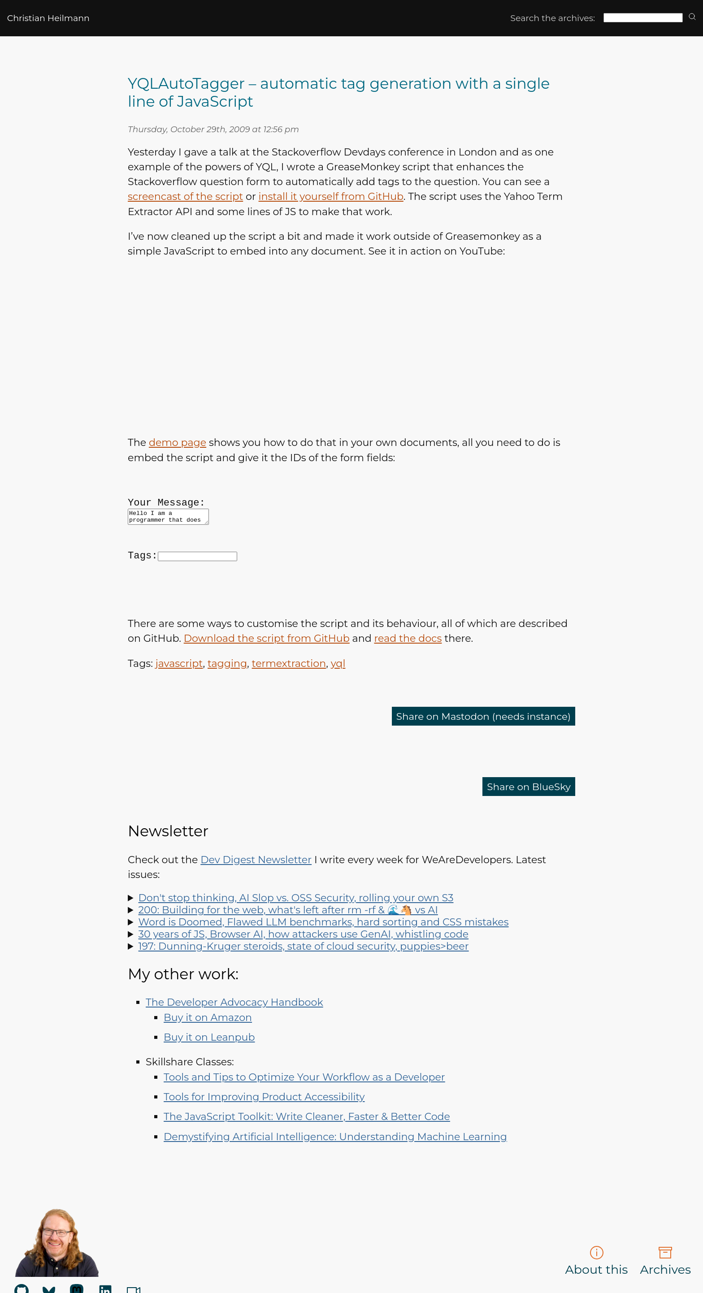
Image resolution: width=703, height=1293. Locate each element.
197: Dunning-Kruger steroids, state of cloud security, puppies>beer (304, 971)
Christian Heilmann (48, 18)
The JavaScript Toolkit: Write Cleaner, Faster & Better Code (307, 1141)
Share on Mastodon (480, 741)
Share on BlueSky (527, 811)
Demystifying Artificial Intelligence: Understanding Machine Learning (335, 1161)
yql (338, 688)
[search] (692, 17)
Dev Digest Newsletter (256, 884)
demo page (177, 443)
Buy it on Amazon (208, 1042)
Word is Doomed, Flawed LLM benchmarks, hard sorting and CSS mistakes (324, 947)
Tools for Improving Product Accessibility (264, 1122)
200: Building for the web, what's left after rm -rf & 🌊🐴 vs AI (288, 935)
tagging (227, 688)
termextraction (289, 688)
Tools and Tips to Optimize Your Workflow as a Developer (304, 1102)
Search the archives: (552, 18)
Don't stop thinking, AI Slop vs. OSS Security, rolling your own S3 (296, 923)
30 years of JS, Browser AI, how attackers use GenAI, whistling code (304, 959)
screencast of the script (185, 196)
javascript (179, 688)
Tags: (142, 570)
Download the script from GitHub (267, 663)
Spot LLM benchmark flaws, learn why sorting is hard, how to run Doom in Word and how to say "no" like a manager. (351, 947)
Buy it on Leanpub (209, 1062)
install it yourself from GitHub (331, 196)
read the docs (408, 663)
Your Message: (166, 508)
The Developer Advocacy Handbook (234, 1027)
